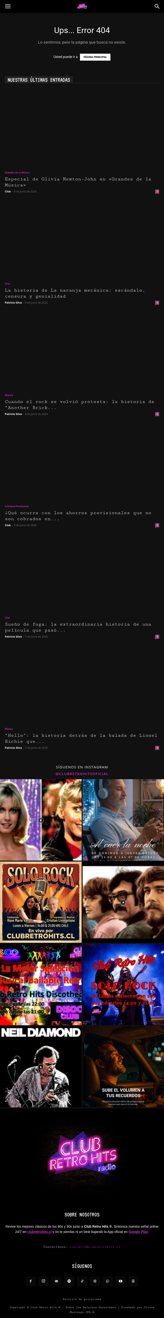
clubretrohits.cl (39, 1232)
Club (8, 191)
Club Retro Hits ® (45, 1307)
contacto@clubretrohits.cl (95, 1247)
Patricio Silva (13, 302)
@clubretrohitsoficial (82, 773)
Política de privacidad (82, 1299)
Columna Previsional (17, 506)
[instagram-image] (41, 820)
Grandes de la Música (17, 172)
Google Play (138, 1232)
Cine (7, 283)
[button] (7, 6)
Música (9, 395)
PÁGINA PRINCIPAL (95, 57)
